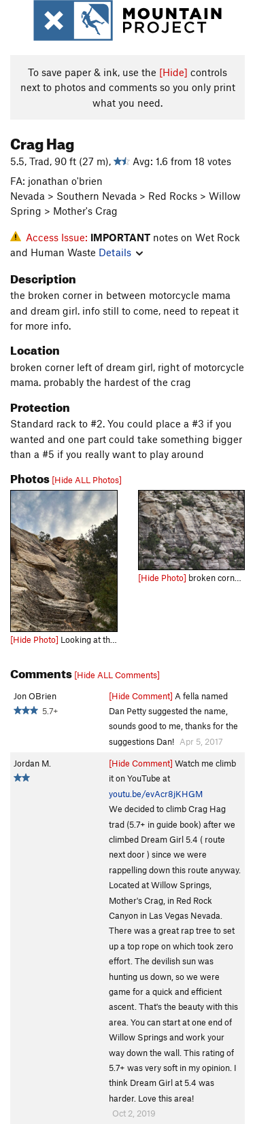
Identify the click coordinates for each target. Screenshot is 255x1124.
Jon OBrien (35, 695)
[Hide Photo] (34, 639)
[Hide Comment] (141, 695)
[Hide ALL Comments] (117, 674)
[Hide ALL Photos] (87, 479)
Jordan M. (32, 763)
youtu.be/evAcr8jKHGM (156, 793)
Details (121, 252)
